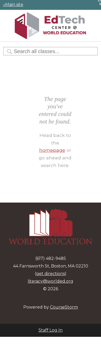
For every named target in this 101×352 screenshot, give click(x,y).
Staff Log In (50, 330)
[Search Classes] (48, 51)
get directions (50, 273)
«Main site (13, 4)
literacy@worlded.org (50, 281)
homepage (52, 150)
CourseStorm (64, 307)
